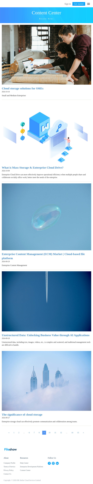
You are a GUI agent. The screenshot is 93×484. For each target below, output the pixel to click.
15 (78, 433)
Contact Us (7, 474)
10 (49, 433)
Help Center (24, 463)
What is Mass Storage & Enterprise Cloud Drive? (32, 167)
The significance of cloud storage (22, 414)
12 (61, 433)
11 (55, 433)
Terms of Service (9, 467)
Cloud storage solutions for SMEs (22, 88)
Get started (78, 4)
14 (72, 433)
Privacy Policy (9, 470)
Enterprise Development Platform (31, 467)
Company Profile (9, 463)
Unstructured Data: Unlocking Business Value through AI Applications (45, 335)
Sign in (68, 4)
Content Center (25, 470)
